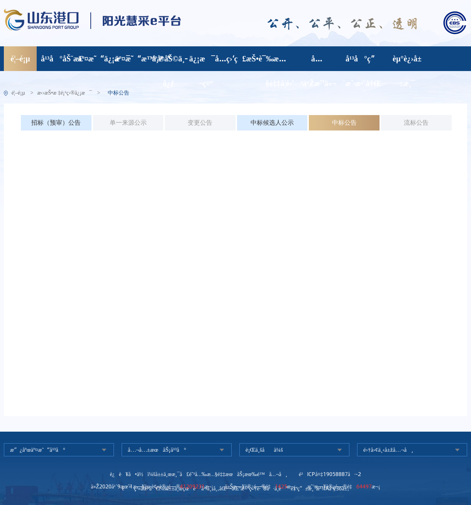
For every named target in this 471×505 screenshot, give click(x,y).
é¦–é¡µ (20, 58)
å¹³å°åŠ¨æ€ (57, 58)
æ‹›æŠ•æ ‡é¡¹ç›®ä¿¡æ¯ (64, 93)
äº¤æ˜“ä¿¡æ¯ (94, 58)
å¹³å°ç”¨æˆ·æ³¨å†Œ (362, 62)
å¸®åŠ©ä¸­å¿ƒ (168, 62)
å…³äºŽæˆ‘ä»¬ (316, 62)
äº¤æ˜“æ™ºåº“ (131, 58)
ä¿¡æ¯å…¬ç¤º (205, 62)
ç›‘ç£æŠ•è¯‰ (242, 58)
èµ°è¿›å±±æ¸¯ (407, 62)
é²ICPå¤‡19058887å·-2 (330, 474)
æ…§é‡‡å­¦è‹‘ (280, 62)
